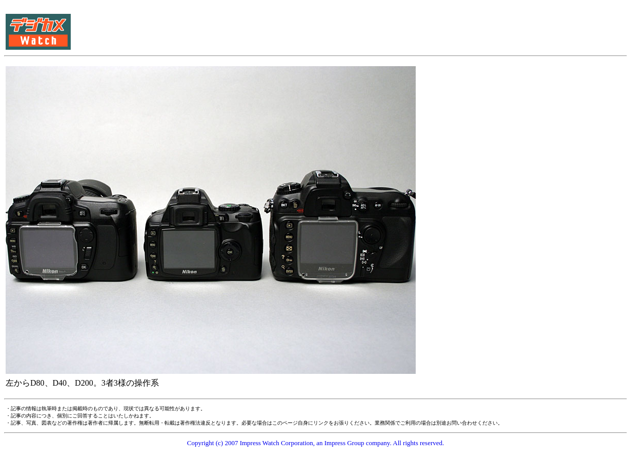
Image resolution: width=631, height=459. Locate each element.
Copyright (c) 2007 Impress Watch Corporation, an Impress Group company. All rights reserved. (315, 443)
